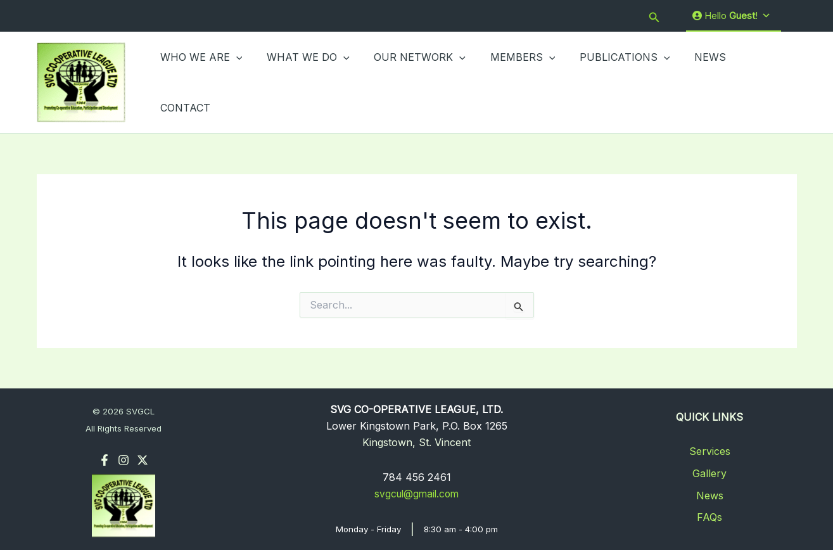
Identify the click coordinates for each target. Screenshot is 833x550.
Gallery (709, 472)
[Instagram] (123, 458)
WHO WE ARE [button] (199, 81)
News (709, 494)
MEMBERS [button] (507, 81)
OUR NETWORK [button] (409, 81)
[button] (654, 16)
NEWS (687, 81)
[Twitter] (142, 458)
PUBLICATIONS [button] (606, 81)
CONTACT (748, 81)
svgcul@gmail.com (416, 492)
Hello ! (731, 16)
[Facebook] (104, 458)
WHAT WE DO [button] (301, 81)
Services (709, 450)
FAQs (709, 515)
